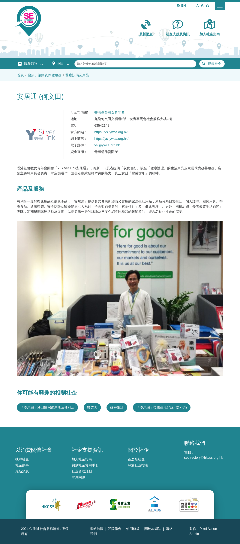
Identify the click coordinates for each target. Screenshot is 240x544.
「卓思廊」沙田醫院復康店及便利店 (47, 407)
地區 (60, 64)
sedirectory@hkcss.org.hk (203, 457)
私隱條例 (115, 529)
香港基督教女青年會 (109, 112)
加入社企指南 (210, 34)
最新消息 (146, 34)
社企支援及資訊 (178, 34)
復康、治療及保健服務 (45, 75)
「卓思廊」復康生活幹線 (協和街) (161, 407)
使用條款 (133, 529)
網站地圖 (97, 529)
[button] (197, 5)
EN (183, 6)
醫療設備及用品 (77, 75)
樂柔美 (92, 407)
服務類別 (31, 64)
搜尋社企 (214, 64)
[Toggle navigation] (220, 6)
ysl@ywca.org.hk (107, 145)
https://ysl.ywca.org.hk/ (111, 132)
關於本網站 (152, 529)
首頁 (20, 75)
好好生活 (117, 407)
